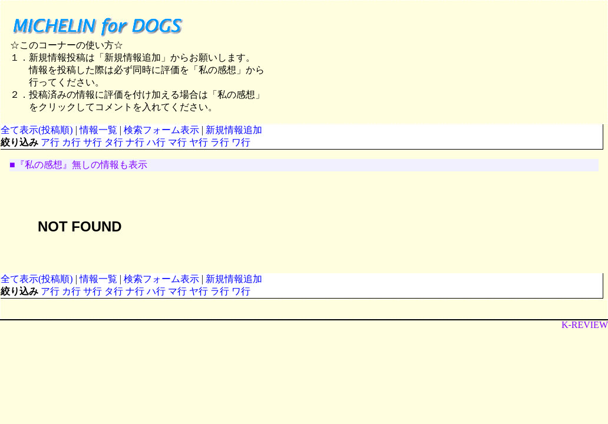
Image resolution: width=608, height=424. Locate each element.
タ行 (113, 142)
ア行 (50, 142)
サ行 (92, 142)
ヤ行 (198, 142)
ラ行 (219, 142)
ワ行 (241, 142)
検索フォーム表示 (161, 130)
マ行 (177, 142)
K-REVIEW (584, 325)
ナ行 (134, 142)
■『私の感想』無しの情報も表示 (78, 165)
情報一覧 (98, 130)
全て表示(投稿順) (37, 130)
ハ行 (156, 142)
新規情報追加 (234, 130)
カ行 (71, 142)
